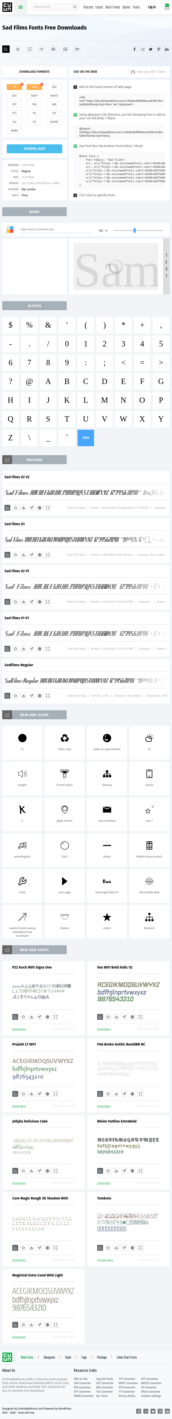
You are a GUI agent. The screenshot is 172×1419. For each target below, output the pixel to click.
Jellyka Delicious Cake (30, 1121)
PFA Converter (82, 1387)
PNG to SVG (81, 1379)
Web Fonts (27, 1358)
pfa (34, 104)
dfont (54, 122)
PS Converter (149, 1387)
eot (14, 95)
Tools (136, 7)
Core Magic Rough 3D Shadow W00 (40, 1198)
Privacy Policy (127, 1396)
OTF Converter (149, 1379)
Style (68, 1358)
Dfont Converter (150, 1391)
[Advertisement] (35, 266)
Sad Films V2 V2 (17, 477)
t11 (34, 122)
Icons (99, 7)
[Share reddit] (143, 49)
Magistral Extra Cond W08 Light (37, 1275)
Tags (84, 1358)
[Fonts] (77, 49)
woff (34, 95)
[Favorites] (18, 49)
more (85, 438)
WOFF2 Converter (151, 1383)
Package (102, 1358)
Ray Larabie (29, 189)
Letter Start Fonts (127, 1358)
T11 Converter (127, 1391)
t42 (15, 122)
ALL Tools (102, 1396)
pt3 (14, 113)
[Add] (6, 49)
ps (34, 113)
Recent (88, 7)
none (14, 130)
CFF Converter (82, 1391)
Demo (126, 7)
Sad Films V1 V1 (16, 618)
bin (54, 104)
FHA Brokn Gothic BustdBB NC (121, 1044)
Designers (49, 1358)
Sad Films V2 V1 (16, 571)
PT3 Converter (127, 1387)
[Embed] (40, 508)
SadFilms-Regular (18, 665)
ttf (14, 87)
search (75, 7)
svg (54, 87)
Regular (26, 171)
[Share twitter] (151, 49)
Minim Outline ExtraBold (117, 1121)
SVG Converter (82, 1383)
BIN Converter (104, 1387)
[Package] (53, 49)
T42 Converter (104, 1391)
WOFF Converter (128, 1383)
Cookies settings (151, 1396)
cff (54, 113)
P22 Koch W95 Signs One (32, 967)
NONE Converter (83, 1396)
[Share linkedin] (167, 49)
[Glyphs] (41, 49)
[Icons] (65, 49)
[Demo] (29, 49)
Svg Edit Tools (104, 1379)
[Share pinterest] (159, 49)
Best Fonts (112, 7)
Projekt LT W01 (24, 1044)
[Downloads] (23, 508)
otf (14, 104)
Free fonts (7, 7)
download (34, 149)
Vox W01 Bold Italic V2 (115, 967)
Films (25, 195)
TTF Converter (127, 1379)
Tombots (104, 1198)
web (34, 87)
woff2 (54, 95)
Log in (152, 7)
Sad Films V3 (14, 524)
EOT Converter (104, 1383)
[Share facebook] (135, 49)
